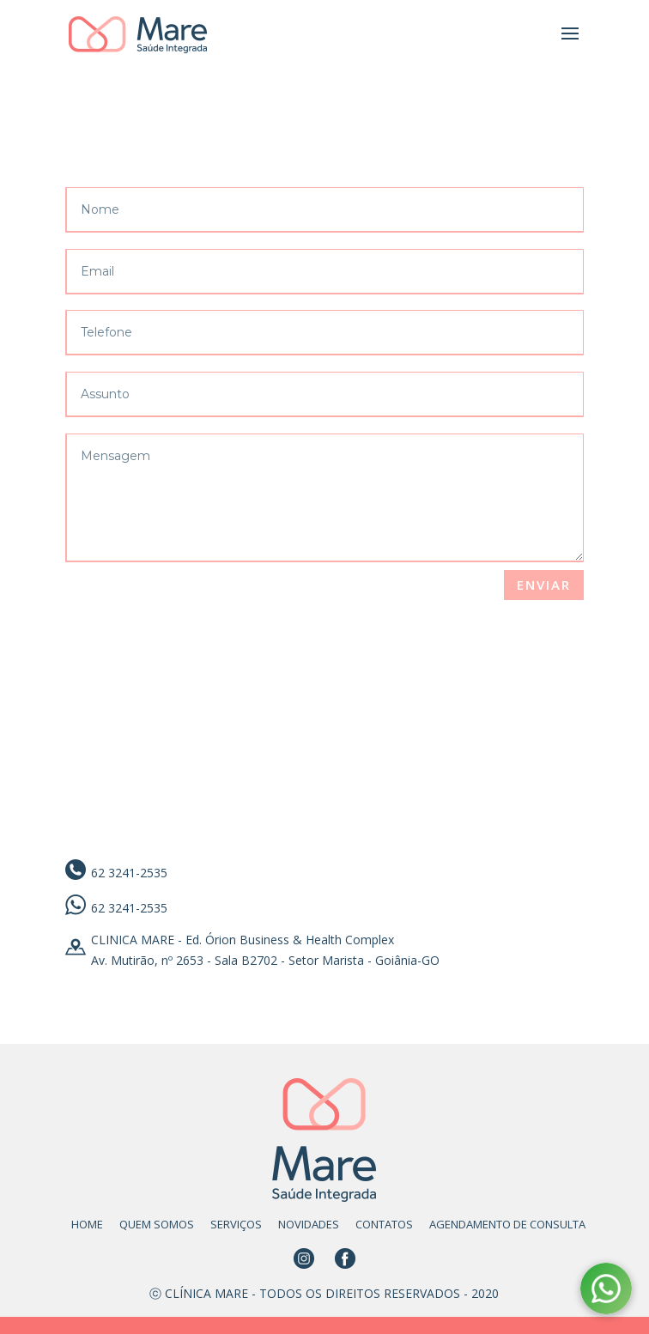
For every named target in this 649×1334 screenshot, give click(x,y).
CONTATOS (384, 1224)
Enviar (544, 584)
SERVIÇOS (236, 1224)
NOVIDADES (308, 1224)
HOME (87, 1224)
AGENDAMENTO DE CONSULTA (507, 1224)
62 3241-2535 (129, 872)
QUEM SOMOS (156, 1224)
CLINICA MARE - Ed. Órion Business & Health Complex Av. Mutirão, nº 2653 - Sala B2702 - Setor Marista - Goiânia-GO (265, 949)
